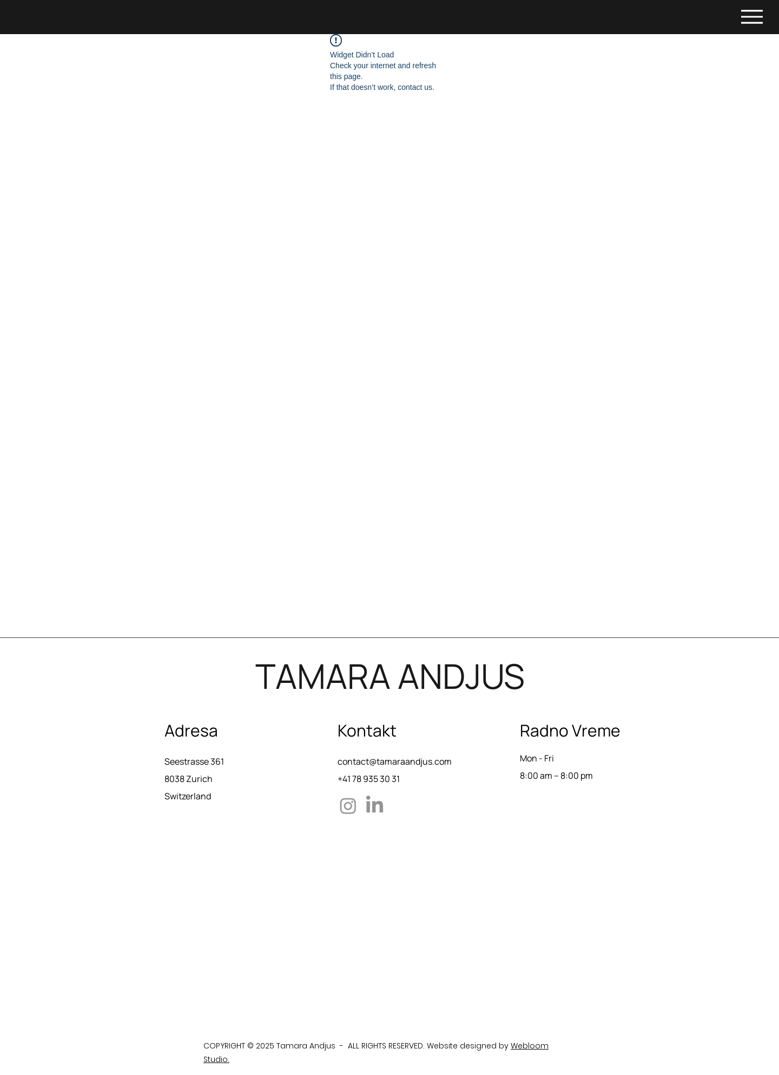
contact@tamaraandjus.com (395, 761)
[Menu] (751, 16)
